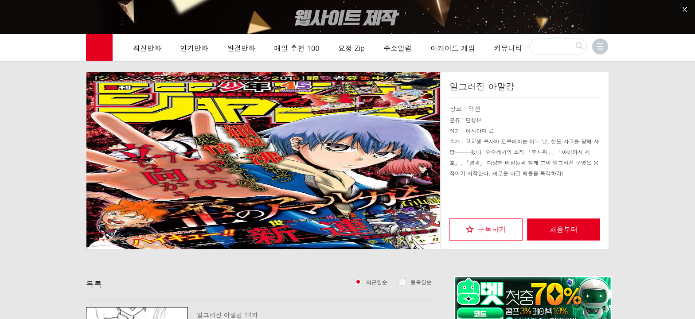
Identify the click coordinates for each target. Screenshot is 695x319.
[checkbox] (486, 229)
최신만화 (147, 49)
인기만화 (194, 49)
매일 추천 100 (297, 49)
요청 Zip (351, 49)
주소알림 (397, 49)
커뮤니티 (508, 49)
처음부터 (564, 228)
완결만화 (241, 49)
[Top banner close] (684, 9)
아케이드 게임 (452, 49)
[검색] (558, 48)
